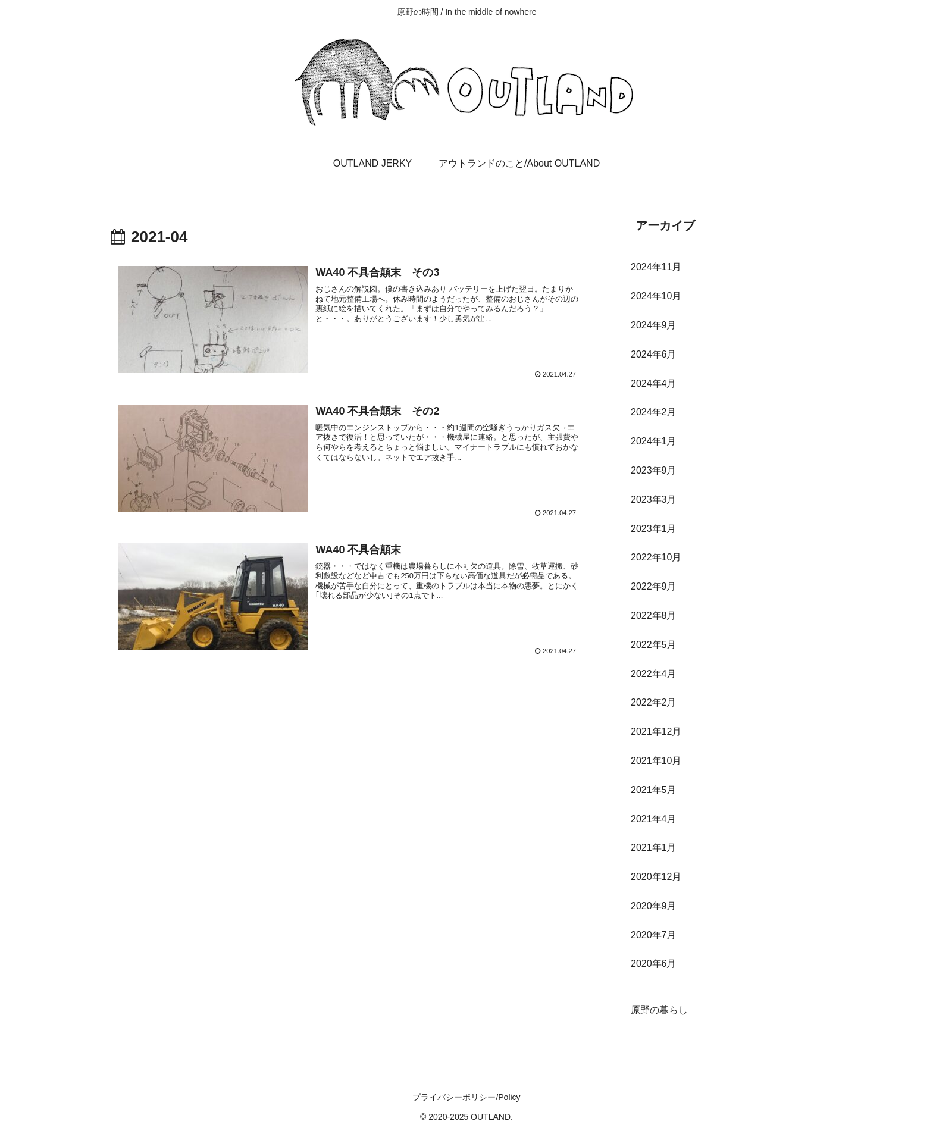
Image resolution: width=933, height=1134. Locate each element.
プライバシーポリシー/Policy (466, 1097)
